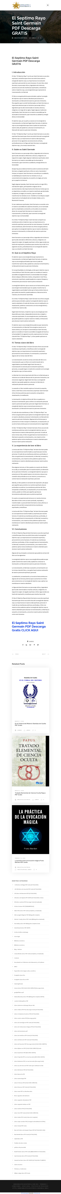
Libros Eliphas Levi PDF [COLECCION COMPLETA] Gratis (27, 1048)
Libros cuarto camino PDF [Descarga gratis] (25, 1018)
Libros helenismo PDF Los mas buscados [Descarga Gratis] (29, 1061)
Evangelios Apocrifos (19, 975)
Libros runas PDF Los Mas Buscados (23, 1091)
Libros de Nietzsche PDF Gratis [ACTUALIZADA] (26, 1040)
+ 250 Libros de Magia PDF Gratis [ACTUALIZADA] (26, 885)
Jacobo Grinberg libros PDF (21, 1001)
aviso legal (26, 1186)
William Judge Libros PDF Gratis (22, 1173)
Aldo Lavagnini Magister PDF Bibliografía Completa (27, 915)
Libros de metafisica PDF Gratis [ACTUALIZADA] (26, 1035)
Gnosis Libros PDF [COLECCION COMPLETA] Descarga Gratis (29, 988)
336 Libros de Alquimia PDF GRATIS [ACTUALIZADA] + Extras (28, 897)
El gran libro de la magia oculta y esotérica (25, 971)
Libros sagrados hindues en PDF (22, 1104)
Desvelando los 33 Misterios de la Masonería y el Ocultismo (29, 962)
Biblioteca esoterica (20, 38)
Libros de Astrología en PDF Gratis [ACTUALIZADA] (26, 1022)
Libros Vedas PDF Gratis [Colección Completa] (25, 1117)
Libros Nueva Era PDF (19, 1074)
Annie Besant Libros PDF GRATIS (22, 928)
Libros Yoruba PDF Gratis (20, 1126)
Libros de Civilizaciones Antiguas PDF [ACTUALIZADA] (27, 1027)
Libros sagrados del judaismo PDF (22, 1100)
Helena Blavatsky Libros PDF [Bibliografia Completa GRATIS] (29, 996)
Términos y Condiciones (20, 1169)
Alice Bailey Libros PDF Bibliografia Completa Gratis (27, 923)
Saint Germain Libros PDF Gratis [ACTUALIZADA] (26, 1156)
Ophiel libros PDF (18, 1138)
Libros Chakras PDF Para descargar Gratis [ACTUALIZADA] (28, 1009)
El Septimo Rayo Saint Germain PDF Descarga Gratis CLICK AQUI (29, 626)
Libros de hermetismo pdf (20, 1031)
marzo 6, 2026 (19, 790)
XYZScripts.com (37, 1193)
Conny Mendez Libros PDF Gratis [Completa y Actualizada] (28, 953)
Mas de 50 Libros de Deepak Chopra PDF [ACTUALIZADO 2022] (29, 1130)
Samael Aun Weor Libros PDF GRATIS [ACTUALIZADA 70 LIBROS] (30, 1160)
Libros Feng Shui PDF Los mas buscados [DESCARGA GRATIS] (29, 1057)
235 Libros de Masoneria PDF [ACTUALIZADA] (25, 893)
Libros (34, 38)
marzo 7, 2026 (19, 721)
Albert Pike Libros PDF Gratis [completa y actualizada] (27, 910)
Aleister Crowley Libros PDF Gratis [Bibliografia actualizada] (29, 919)
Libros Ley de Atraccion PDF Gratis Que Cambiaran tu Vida (28, 1065)
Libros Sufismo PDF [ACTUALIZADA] (23, 1108)
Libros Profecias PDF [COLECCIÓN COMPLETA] (25, 1083)
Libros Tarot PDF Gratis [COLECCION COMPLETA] (26, 1113)
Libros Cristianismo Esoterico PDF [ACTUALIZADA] (26, 1014)
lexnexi (19, 730)
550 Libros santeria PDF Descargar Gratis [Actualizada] (28, 902)
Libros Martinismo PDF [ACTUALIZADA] (23, 1070)
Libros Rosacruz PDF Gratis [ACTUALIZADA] (25, 1087)
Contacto (16, 958)
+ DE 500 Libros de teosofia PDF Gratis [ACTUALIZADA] (27, 889)
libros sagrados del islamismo (21, 1095)
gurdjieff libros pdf (19, 992)
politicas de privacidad (20, 1147)
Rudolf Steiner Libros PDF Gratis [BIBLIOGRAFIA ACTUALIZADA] (29, 1151)
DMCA (15, 966)
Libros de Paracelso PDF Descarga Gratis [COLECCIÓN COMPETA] (30, 1044)
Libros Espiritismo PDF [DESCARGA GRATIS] (25, 1052)
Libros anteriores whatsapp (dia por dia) (24, 1005)
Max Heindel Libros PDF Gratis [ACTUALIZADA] (25, 1134)
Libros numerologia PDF (20, 1078)
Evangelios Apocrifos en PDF (21, 979)
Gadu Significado (18, 984)
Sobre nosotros (18, 1164)
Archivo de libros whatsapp (21, 932)
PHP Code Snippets (25, 1193)
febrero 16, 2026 (20, 858)
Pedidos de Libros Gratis (20, 1143)
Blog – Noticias (18, 949)
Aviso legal (17, 936)
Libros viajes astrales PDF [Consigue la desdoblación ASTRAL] (29, 1121)
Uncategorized (22, 869)
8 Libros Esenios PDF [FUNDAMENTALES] (24, 906)
